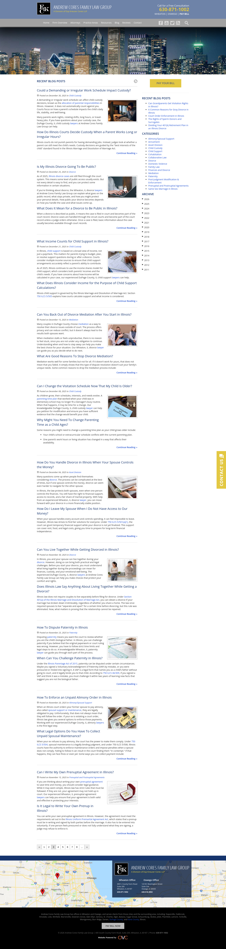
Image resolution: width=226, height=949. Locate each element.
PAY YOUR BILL (165, 83)
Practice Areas (90, 22)
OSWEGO (172, 13)
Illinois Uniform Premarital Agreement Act (86, 819)
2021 (145, 222)
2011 (145, 269)
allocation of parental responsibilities (80, 102)
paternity (51, 636)
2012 (145, 264)
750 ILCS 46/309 (111, 672)
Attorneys (75, 22)
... (82, 847)
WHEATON (160, 13)
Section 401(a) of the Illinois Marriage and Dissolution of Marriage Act (84, 598)
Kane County (133, 919)
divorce (53, 479)
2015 (145, 250)
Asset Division (75, 472)
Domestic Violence (157, 163)
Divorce (72, 171)
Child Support (155, 151)
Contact (138, 22)
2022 (145, 217)
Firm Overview (60, 22)
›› (87, 847)
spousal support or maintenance (64, 710)
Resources (106, 22)
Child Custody (75, 95)
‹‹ (39, 847)
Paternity (73, 632)
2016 (145, 246)
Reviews (126, 22)
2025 (145, 203)
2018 (145, 236)
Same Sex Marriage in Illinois (163, 188)
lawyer (100, 347)
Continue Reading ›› (126, 153)
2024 (145, 208)
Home (46, 22)
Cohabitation (154, 154)
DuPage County (116, 919)
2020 (145, 227)
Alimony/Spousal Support (80, 702)
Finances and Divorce (159, 170)
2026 (145, 199)
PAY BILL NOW (113, 925)
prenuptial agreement (91, 781)
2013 (145, 260)
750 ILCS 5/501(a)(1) (118, 521)
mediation (83, 323)
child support (54, 250)
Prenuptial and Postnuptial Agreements (87, 777)
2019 (145, 232)
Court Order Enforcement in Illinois (166, 115)
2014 (145, 255)
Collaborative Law (157, 157)
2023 (145, 213)
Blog (117, 22)
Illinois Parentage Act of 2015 (63, 663)
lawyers (74, 123)
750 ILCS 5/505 (44, 296)
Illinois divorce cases (59, 176)
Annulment (154, 141)
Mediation (73, 319)
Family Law (154, 166)
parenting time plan (47, 398)
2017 (145, 241)
